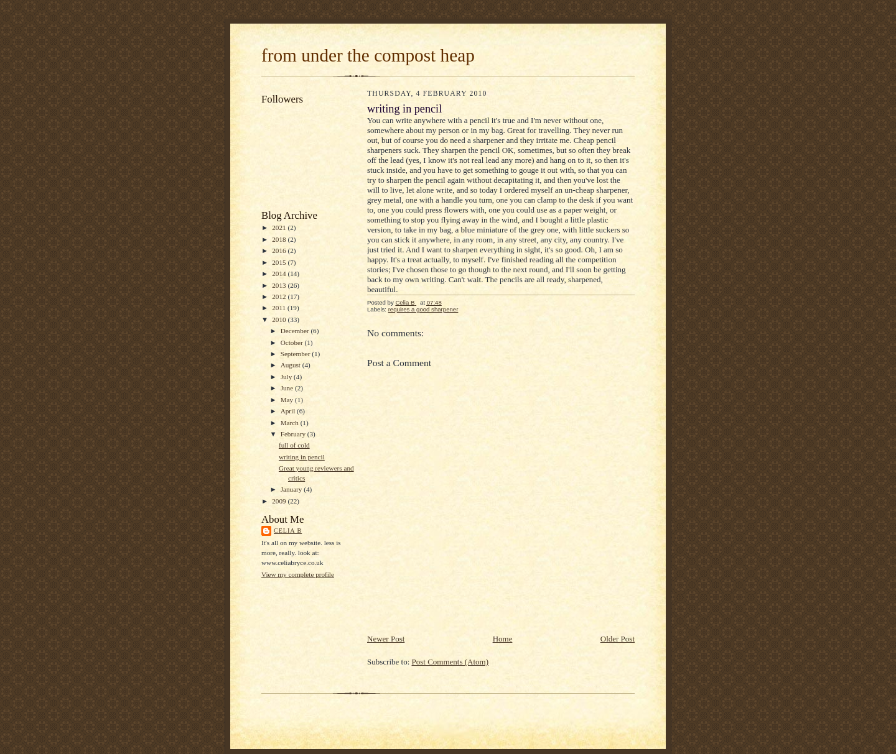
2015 (279, 262)
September (296, 353)
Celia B (288, 530)
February (294, 434)
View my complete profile (297, 574)
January (292, 489)
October (293, 342)
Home (503, 638)
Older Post (617, 638)
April (289, 411)
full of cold (294, 445)
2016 (279, 250)
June (288, 388)
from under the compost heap (368, 55)
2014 (279, 273)
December (296, 330)
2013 (279, 285)
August (291, 365)
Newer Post (385, 638)
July (287, 376)
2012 (279, 296)
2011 (279, 307)
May (288, 399)
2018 (279, 239)
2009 (279, 501)
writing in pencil (302, 457)
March (291, 422)
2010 (279, 319)
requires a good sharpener (423, 309)
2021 (279, 227)
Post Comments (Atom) (450, 661)
